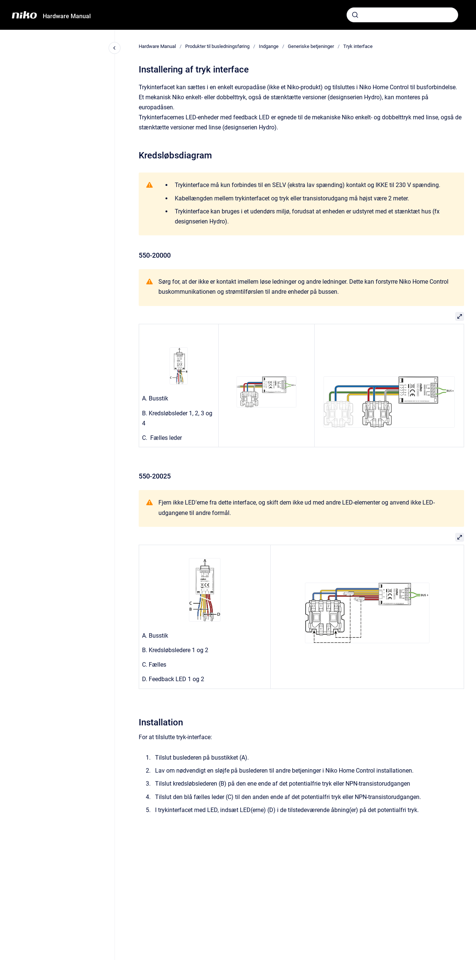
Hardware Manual (67, 16)
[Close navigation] (114, 48)
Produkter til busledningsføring (217, 46)
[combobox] (402, 15)
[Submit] (355, 15)
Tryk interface (358, 46)
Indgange (269, 46)
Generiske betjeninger (311, 46)
